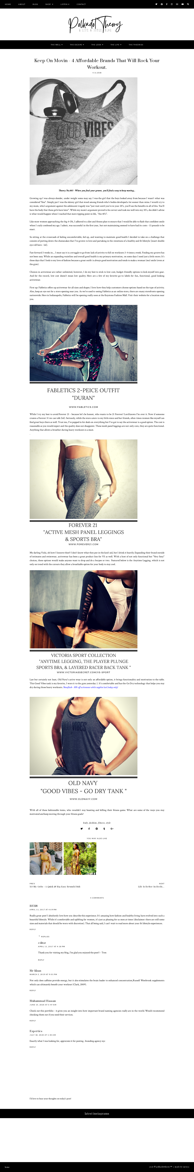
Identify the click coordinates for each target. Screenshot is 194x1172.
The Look (96, 45)
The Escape (76, 45)
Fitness (101, 822)
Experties (36, 1031)
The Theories (136, 45)
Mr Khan (35, 970)
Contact (81, 4)
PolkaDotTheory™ (164, 1166)
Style (108, 822)
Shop (48, 4)
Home (8, 4)
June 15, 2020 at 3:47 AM (43, 1005)
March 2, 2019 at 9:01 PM (43, 974)
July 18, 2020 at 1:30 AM (43, 1035)
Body (85, 822)
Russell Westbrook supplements (148, 980)
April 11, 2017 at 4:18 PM (51, 946)
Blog (35, 4)
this (42, 1010)
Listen (64, 4)
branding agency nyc (95, 1041)
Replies (45, 937)
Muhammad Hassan (43, 1001)
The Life (115, 45)
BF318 (34, 906)
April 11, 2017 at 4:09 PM (43, 910)
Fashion (93, 822)
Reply (33, 929)
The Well (56, 45)
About (21, 4)
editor (42, 943)
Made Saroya (182, 1166)
